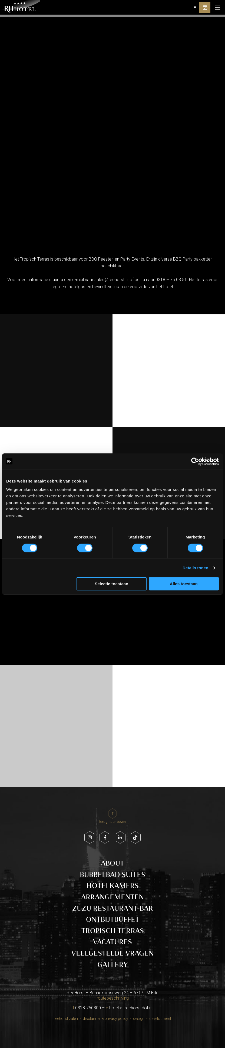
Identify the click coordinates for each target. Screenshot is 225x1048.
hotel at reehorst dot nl (130, 1007)
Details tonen (195, 567)
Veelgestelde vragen (112, 953)
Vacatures (112, 942)
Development (160, 1018)
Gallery (112, 964)
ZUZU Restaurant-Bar (112, 908)
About (112, 863)
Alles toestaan (184, 583)
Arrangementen (112, 897)
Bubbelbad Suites (112, 874)
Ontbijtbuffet (112, 919)
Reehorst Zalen (66, 1018)
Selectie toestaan (111, 583)
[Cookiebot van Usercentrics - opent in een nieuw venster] (195, 461)
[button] (190, 7)
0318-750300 (88, 1007)
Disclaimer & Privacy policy (105, 1018)
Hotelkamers (113, 885)
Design (138, 1018)
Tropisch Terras (112, 931)
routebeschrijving (113, 998)
